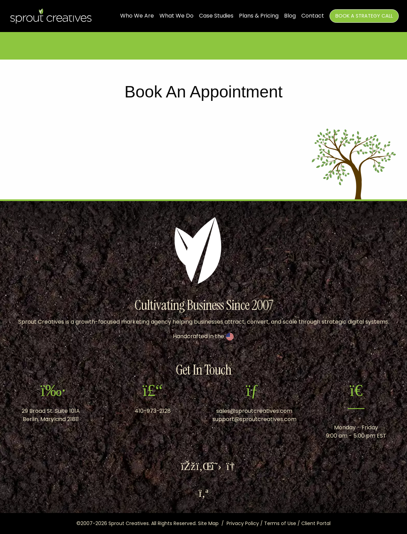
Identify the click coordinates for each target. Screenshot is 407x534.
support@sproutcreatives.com (254, 419)
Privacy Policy (243, 523)
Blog (290, 16)
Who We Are (137, 16)
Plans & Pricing (259, 16)
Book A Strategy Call (364, 15)
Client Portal (316, 523)
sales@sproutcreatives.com (254, 411)
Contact (312, 16)
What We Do (176, 16)
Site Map (208, 523)
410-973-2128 (153, 411)
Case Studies (216, 16)
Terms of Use (280, 523)
